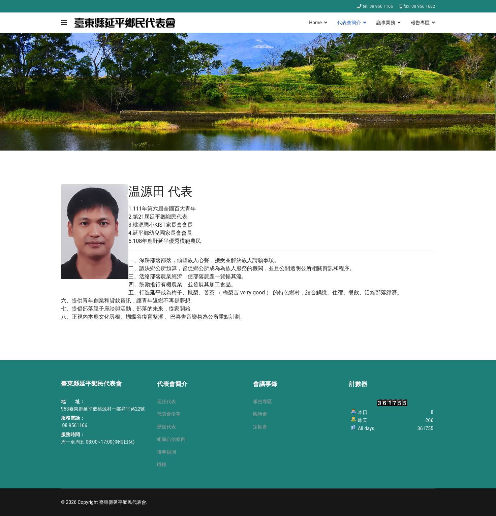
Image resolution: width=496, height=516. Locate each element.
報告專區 (420, 22)
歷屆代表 (166, 426)
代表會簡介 (349, 22)
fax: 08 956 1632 (419, 6)
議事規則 (166, 452)
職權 (161, 464)
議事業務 (385, 22)
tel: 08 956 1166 (378, 6)
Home (315, 22)
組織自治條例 (171, 439)
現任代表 (166, 401)
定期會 (260, 426)
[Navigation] (64, 22)
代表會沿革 (169, 414)
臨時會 (260, 414)
